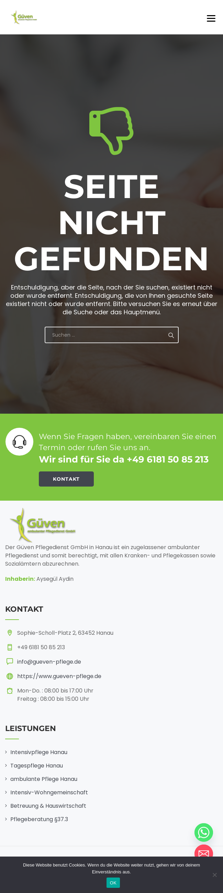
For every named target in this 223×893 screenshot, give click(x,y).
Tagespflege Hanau (36, 766)
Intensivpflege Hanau (38, 752)
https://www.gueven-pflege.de (59, 676)
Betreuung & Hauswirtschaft (48, 806)
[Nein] (214, 874)
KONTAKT (66, 479)
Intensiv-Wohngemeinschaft (49, 792)
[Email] (203, 854)
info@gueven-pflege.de (49, 662)
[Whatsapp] (203, 832)
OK (113, 882)
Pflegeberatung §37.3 (39, 819)
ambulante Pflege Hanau (43, 779)
